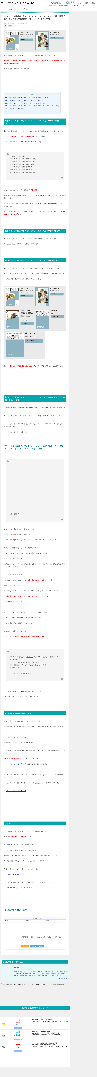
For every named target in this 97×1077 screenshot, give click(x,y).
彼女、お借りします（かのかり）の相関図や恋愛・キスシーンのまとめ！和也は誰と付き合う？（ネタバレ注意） (19, 984)
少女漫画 (10, 25)
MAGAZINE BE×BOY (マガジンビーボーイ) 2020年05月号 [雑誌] (41, 937)
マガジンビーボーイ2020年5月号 (37, 195)
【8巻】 (27, 920)
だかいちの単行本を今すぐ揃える (16, 791)
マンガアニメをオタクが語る (18, 3)
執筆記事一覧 (63, 978)
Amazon (25, 946)
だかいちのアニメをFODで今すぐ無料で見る (19, 887)
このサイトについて (14, 9)
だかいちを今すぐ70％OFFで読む (16, 737)
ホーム (3, 9)
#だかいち (30, 657)
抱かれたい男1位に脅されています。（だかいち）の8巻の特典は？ (25, 103)
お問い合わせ (26, 9)
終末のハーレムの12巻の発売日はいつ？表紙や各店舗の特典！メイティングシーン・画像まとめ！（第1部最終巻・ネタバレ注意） (52, 984)
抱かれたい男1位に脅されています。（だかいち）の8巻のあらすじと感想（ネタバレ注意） (32, 106)
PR (5, 25)
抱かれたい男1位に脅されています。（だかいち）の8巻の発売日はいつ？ (27, 97)
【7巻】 (7, 920)
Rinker (28, 939)
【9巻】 (48, 920)
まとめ (7, 111)
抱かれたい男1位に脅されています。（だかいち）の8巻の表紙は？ (25, 100)
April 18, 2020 (28, 673)
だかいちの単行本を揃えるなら (14, 108)
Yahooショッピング (37, 946)
